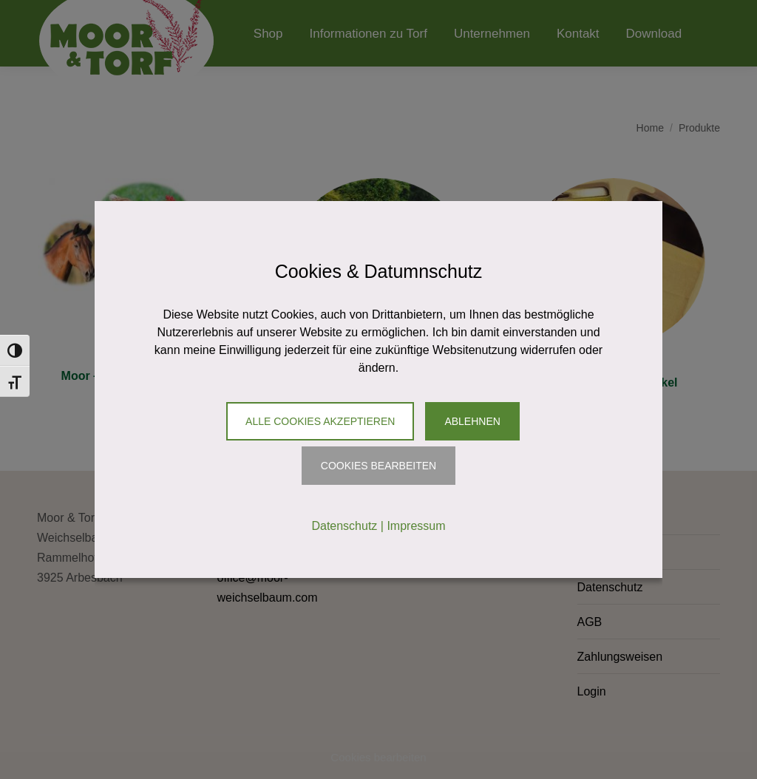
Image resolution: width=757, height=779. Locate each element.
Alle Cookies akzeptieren (320, 421)
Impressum (416, 526)
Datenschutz (344, 526)
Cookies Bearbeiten (378, 466)
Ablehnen (472, 421)
